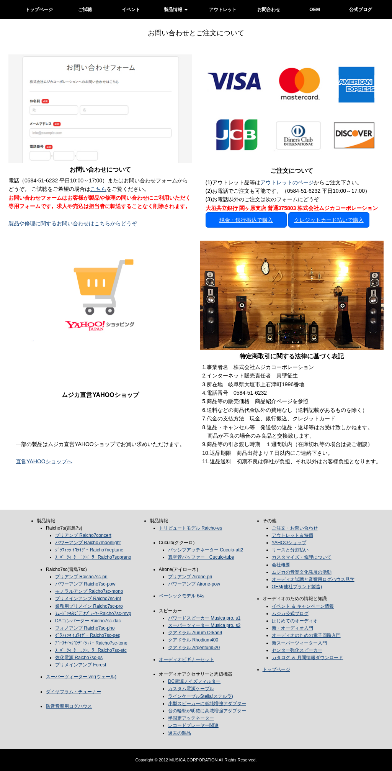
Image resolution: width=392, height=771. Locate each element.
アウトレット (223, 9)
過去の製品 (179, 733)
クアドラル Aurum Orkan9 (195, 632)
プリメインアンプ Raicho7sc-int (88, 598)
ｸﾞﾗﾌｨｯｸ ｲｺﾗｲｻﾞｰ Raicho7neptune (89, 550)
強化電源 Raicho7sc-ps (79, 657)
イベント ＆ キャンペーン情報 (303, 606)
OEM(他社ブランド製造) (297, 586)
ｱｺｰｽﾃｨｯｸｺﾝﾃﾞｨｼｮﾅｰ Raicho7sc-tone (91, 643)
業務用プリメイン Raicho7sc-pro (89, 606)
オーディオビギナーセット (186, 659)
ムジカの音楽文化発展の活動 (302, 572)
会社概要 (281, 565)
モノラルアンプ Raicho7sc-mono (89, 591)
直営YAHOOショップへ (44, 461)
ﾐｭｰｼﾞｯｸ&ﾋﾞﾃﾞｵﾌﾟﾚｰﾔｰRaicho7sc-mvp (93, 613)
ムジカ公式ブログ (290, 613)
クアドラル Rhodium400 (193, 640)
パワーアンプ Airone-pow (194, 584)
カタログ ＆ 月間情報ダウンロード (307, 657)
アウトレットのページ (287, 182)
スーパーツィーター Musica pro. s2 (204, 625)
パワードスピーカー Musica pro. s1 (204, 618)
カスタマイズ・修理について (302, 557)
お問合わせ (268, 9)
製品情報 (173, 9)
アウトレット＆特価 (292, 535)
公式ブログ (360, 9)
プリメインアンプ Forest (80, 665)
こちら (98, 189)
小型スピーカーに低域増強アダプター (207, 703)
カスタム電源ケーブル (191, 688)
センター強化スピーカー (297, 650)
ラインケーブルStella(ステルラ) (200, 696)
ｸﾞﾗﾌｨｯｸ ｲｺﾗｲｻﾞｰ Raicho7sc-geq (88, 635)
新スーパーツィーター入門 (299, 643)
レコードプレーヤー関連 (193, 725)
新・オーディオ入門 (292, 628)
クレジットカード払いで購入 (329, 220)
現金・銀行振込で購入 (246, 220)
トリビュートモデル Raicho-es (190, 528)
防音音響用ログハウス (69, 706)
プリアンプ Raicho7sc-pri (81, 576)
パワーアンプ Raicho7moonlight (88, 542)
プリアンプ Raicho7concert (83, 535)
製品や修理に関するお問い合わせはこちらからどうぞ (72, 223)
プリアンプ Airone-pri (190, 576)
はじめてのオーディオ (295, 620)
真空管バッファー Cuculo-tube (201, 557)
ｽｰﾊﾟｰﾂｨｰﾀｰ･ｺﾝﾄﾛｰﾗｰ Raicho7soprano (93, 557)
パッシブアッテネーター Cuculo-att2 (205, 550)
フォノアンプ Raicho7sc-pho (84, 628)
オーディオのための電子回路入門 (306, 635)
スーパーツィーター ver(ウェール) (81, 676)
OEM (314, 9)
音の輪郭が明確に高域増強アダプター (207, 711)
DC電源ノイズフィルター (194, 681)
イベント (131, 9)
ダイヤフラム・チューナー (73, 691)
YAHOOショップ (289, 542)
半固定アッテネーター (191, 718)
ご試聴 (85, 9)
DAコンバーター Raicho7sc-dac (88, 620)
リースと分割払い (290, 550)
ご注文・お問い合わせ (295, 528)
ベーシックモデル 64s (181, 596)
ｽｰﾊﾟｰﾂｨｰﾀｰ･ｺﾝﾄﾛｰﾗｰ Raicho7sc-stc (91, 650)
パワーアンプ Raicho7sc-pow (85, 584)
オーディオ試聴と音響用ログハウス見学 (313, 579)
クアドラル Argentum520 (194, 647)
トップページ (39, 9)
